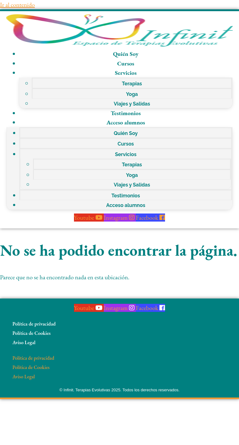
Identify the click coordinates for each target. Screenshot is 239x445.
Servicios (125, 73)
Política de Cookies (31, 333)
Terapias (132, 84)
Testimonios (126, 113)
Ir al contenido (17, 5)
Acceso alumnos (125, 122)
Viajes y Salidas (132, 104)
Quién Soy (126, 54)
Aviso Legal (23, 342)
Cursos (125, 63)
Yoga (132, 94)
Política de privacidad (34, 324)
